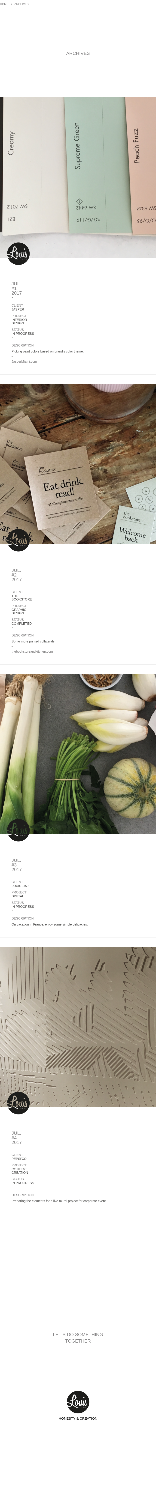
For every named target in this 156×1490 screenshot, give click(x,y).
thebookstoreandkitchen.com (32, 651)
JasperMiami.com (24, 361)
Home (4, 4)
